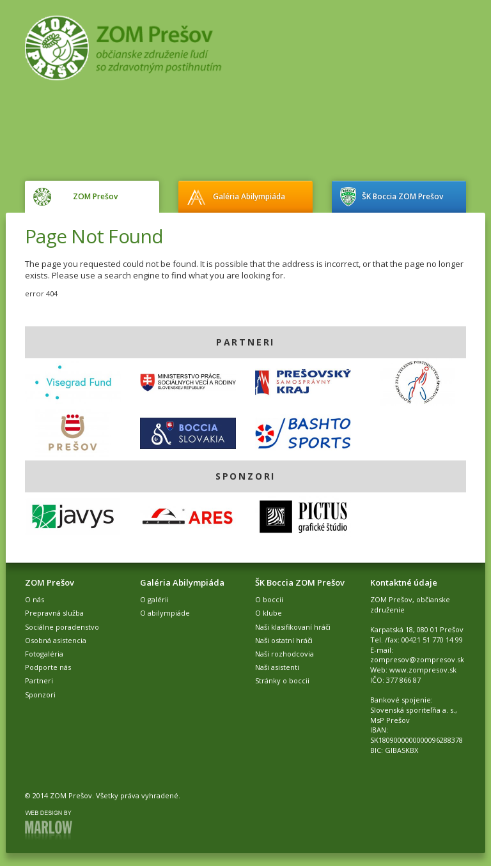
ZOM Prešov (95, 196)
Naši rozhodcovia (284, 653)
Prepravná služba (54, 613)
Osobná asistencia (55, 640)
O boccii (269, 599)
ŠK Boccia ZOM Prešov (402, 196)
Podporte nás (48, 667)
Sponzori (40, 694)
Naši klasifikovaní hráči (293, 627)
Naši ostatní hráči (284, 640)
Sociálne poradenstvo (62, 627)
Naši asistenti (277, 667)
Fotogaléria (44, 653)
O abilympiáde (165, 613)
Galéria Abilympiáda (249, 196)
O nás (34, 599)
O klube (268, 613)
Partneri (39, 680)
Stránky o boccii (282, 680)
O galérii (154, 599)
